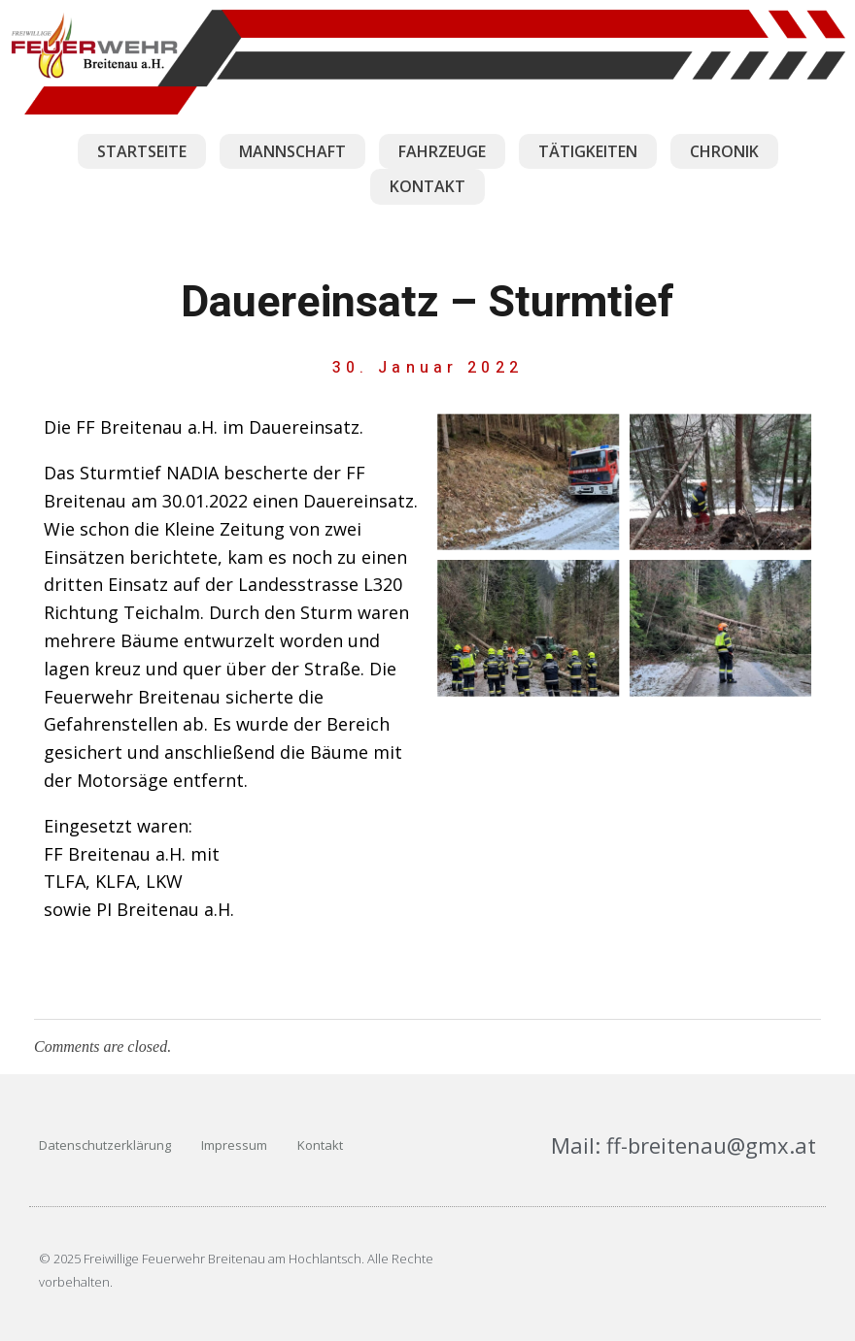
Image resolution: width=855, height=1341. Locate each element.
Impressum (234, 1145)
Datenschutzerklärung (105, 1145)
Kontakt (320, 1145)
